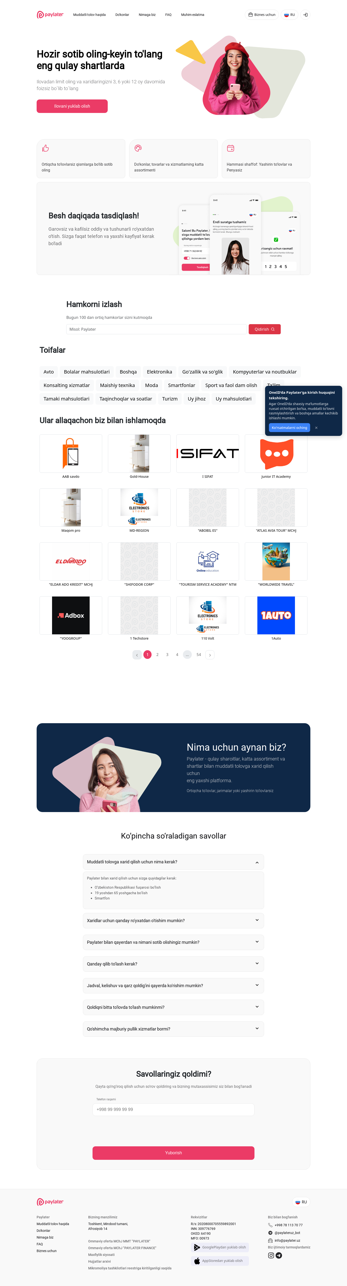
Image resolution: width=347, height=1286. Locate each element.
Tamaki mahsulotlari (66, 398)
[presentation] (129, 1131)
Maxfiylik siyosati (101, 1255)
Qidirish (265, 329)
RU (289, 14)
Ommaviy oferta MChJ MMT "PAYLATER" (119, 1241)
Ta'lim (273, 385)
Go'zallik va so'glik (202, 371)
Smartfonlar (181, 385)
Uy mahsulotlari (234, 398)
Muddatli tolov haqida (53, 1224)
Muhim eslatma (192, 15)
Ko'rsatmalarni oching (289, 427)
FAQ (40, 1244)
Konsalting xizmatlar (67, 385)
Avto (49, 371)
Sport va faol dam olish (231, 385)
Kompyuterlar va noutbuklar (265, 371)
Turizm (170, 398)
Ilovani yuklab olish (72, 106)
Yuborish (173, 1152)
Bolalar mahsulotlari (87, 371)
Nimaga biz (45, 1237)
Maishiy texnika (117, 385)
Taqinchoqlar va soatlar (126, 398)
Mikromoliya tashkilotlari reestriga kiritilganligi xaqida (130, 1268)
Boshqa (128, 371)
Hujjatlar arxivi (99, 1261)
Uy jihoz (197, 398)
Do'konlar (43, 1231)
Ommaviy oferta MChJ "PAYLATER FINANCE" (122, 1248)
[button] (157, 654)
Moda (151, 385)
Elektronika (159, 371)
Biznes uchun (262, 14)
